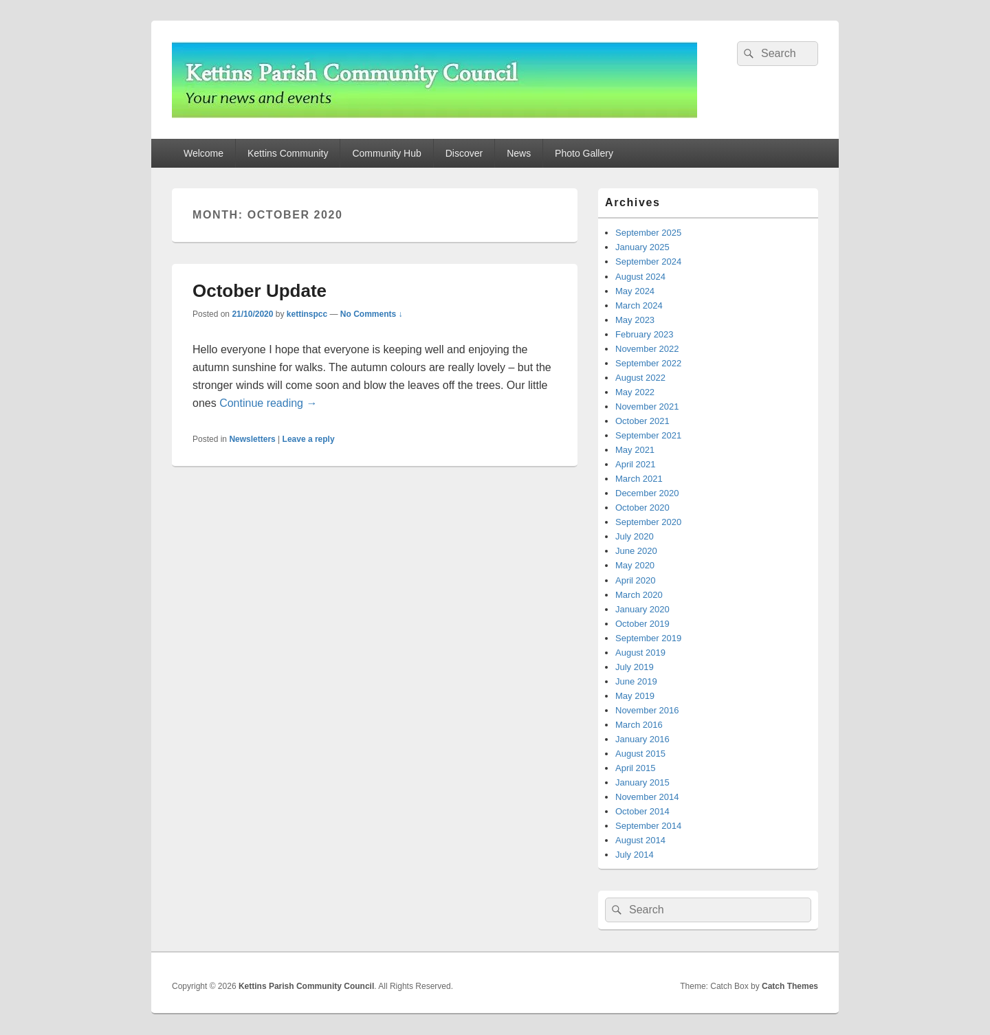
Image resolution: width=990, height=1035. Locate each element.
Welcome (203, 153)
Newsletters (252, 439)
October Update (259, 290)
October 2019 (642, 624)
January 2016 (642, 739)
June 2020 (636, 551)
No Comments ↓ (371, 314)
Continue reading (268, 403)
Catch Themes (790, 986)
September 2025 (648, 232)
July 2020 (634, 536)
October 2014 (642, 811)
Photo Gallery (584, 153)
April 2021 (635, 464)
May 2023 (634, 320)
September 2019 (648, 638)
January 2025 (642, 247)
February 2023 (644, 334)
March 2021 (639, 479)
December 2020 (647, 493)
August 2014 (640, 840)
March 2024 (639, 305)
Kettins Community (288, 153)
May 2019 (634, 696)
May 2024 (634, 291)
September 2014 (648, 826)
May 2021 (634, 450)
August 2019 (640, 652)
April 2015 (635, 768)
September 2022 (648, 363)
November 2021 (647, 406)
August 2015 (640, 753)
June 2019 (636, 681)
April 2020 (635, 580)
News (519, 153)
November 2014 (647, 797)
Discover (464, 153)
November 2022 (647, 349)
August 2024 (640, 276)
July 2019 (634, 667)
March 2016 (639, 725)
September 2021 (648, 435)
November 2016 (647, 710)
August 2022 (640, 377)
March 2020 (639, 595)
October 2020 (642, 507)
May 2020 (634, 565)
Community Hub (386, 153)
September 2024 (648, 261)
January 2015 (642, 782)
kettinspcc (307, 314)
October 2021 (642, 421)
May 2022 (634, 392)
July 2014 (634, 854)
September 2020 (648, 522)
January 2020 (642, 609)
